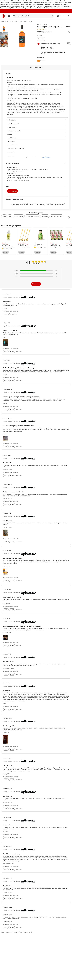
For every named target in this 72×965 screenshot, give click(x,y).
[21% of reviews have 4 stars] (36, 272)
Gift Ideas (41, 4)
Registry (39, 8)
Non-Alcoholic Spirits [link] (18, 216)
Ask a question (12, 191)
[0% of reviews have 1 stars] (36, 276)
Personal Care (31, 2)
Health (37, 2)
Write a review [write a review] (36, 284)
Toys (60, 2)
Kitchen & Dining (50, 0)
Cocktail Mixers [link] (45, 216)
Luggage (46, 2)
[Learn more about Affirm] (54, 53)
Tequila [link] (4, 216)
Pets (51, 4)
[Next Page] (69, 217)
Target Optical (10, 6)
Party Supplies (35, 4)
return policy (14, 180)
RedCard (44, 8)
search (52, 16)
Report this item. (46, 157)
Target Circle (50, 8)
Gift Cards (47, 4)
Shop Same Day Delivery (30, 8)
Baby (22, 2)
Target (2, 21)
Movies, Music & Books (10, 4)
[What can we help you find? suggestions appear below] (33, 16)
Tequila (30, 21)
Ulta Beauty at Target (58, 4)
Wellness (41, 2)
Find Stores (57, 8)
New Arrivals (26, 6)
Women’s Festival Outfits (54, 6)
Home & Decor (42, 0)
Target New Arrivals (5, 0)
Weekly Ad (10, 8)
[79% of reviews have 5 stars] (36, 270)
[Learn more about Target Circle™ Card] (54, 48)
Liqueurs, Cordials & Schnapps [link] (32, 216)
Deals (15, 6)
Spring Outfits (33, 6)
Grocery (6, 2)
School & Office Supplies (24, 4)
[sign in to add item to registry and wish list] (68, 43)
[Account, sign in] (61, 16)
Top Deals (64, 6)
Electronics (65, 2)
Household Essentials (15, 2)
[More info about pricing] (69, 31)
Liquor (25, 21)
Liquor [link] (10, 216)
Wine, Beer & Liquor (17, 21)
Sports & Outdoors (54, 2)
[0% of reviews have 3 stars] (36, 273)
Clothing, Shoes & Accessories (29, 0)
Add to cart (41, 39)
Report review (19, 314)
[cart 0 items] (68, 16)
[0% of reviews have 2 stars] (36, 275)
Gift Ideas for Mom (16, 0)
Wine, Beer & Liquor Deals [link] (56, 216)
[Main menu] (9, 16)
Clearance (20, 6)
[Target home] (3, 16)
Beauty (25, 2)
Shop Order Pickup (18, 8)
